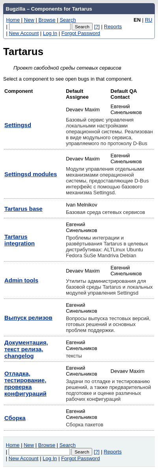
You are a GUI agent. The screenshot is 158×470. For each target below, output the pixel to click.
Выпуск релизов (28, 317)
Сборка (15, 418)
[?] (97, 26)
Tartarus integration (19, 240)
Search (67, 20)
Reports (113, 26)
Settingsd (17, 125)
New (29, 20)
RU (148, 20)
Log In (50, 33)
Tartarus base (23, 208)
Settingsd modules (30, 174)
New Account (24, 33)
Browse (46, 20)
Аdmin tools (21, 280)
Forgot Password (80, 33)
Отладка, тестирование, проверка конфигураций (25, 383)
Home (13, 20)
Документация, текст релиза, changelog (26, 349)
